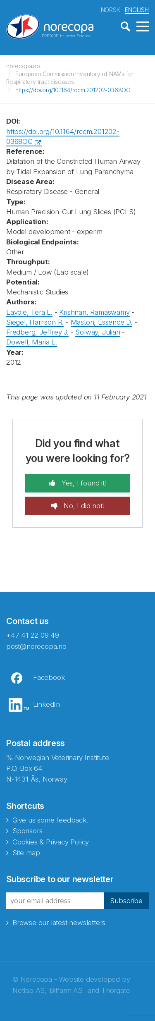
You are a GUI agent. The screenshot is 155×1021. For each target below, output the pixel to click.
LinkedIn (46, 704)
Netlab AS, (29, 990)
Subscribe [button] (126, 901)
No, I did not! (83, 506)
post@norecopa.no (36, 646)
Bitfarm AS (66, 990)
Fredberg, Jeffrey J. (37, 332)
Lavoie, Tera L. (29, 312)
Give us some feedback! (50, 820)
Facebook (48, 677)
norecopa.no (23, 66)
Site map (26, 853)
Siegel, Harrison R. (35, 322)
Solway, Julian (97, 332)
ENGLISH (137, 9)
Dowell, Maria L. (31, 342)
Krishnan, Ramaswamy (94, 312)
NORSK (110, 9)
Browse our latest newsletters (58, 922)
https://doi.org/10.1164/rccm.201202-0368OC (72, 90)
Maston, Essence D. (101, 322)
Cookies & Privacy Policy (50, 842)
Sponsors (27, 831)
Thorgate (115, 990)
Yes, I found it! (83, 483)
